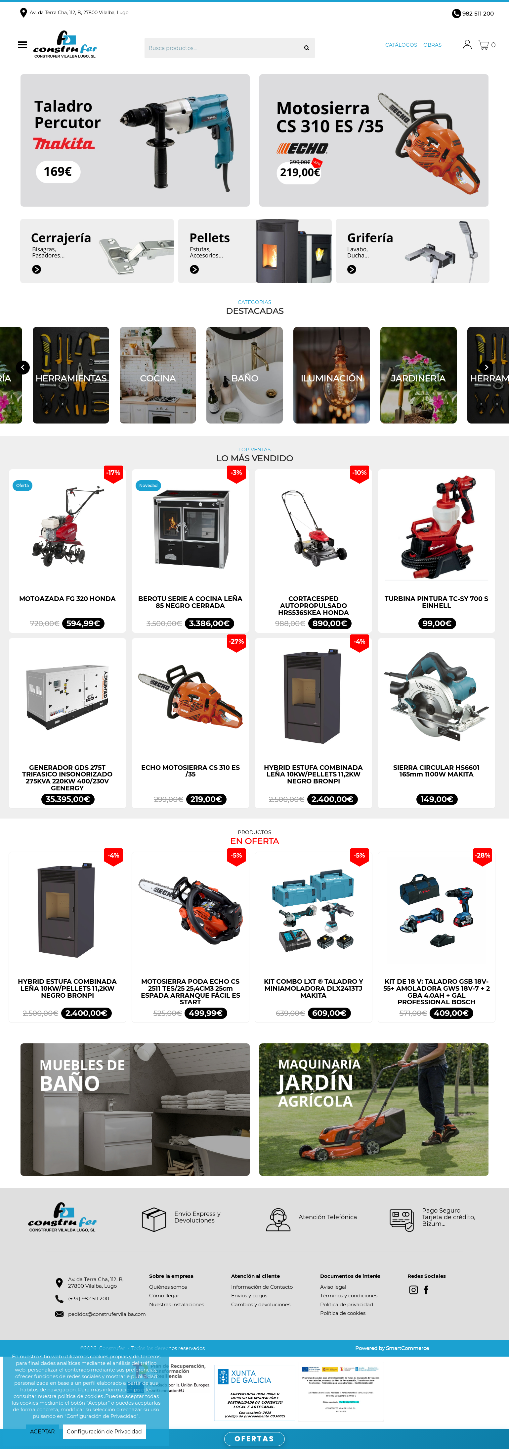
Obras (432, 45)
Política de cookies (342, 1313)
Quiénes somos (168, 1287)
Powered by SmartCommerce (392, 1348)
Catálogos (401, 45)
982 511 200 (478, 13)
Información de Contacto (262, 1287)
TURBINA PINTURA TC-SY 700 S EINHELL (436, 602)
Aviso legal (333, 1287)
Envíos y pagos (249, 1295)
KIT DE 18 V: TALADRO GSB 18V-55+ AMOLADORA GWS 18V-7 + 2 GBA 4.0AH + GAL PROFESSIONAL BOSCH (436, 992)
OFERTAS (254, 1439)
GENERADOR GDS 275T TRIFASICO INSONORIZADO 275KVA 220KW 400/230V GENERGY (67, 778)
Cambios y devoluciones (260, 1304)
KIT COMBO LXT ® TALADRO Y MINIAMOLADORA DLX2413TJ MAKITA (313, 988)
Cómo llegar (164, 1295)
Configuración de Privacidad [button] (104, 1431)
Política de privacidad (346, 1304)
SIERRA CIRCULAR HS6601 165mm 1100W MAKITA (436, 771)
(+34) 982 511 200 (88, 1298)
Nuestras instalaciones (176, 1304)
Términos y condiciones (348, 1295)
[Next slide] (486, 368)
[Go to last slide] (23, 368)
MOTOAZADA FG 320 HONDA (67, 598)
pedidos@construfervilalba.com (107, 1314)
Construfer (87, 45)
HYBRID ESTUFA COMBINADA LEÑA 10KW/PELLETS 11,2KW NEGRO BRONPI (313, 774)
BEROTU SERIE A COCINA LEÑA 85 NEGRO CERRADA (190, 602)
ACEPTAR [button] (42, 1431)
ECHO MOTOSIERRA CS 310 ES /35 (190, 771)
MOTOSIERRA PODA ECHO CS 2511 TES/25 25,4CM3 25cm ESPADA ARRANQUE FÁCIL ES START (190, 992)
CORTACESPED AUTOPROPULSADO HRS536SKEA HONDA (313, 605)
